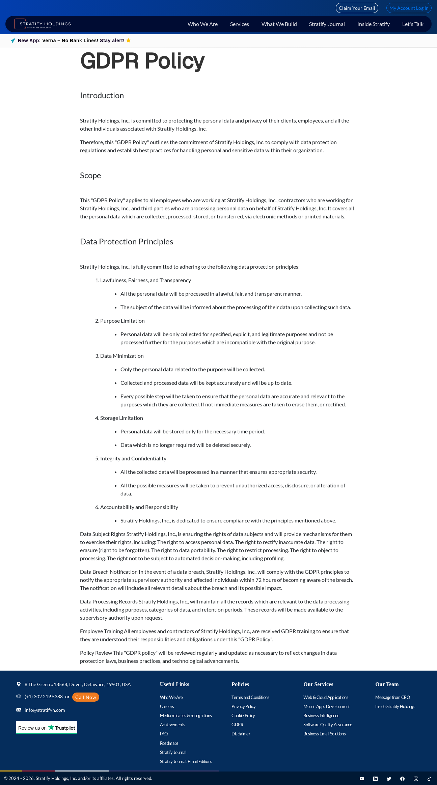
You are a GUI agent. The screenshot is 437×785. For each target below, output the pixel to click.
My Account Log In (409, 8)
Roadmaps (169, 743)
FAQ (164, 733)
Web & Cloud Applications (325, 697)
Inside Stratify (373, 24)
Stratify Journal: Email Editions (186, 761)
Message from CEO (392, 697)
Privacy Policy (243, 706)
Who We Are (203, 24)
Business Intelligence (321, 715)
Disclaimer (240, 733)
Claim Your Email (357, 8)
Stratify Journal (327, 24)
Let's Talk (413, 24)
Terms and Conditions (250, 697)
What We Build (279, 24)
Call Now (85, 697)
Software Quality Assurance (327, 724)
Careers (167, 706)
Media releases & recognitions (186, 715)
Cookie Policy (243, 715)
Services (239, 24)
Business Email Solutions (324, 733)
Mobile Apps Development (326, 706)
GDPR (237, 724)
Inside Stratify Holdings (395, 706)
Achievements (172, 724)
